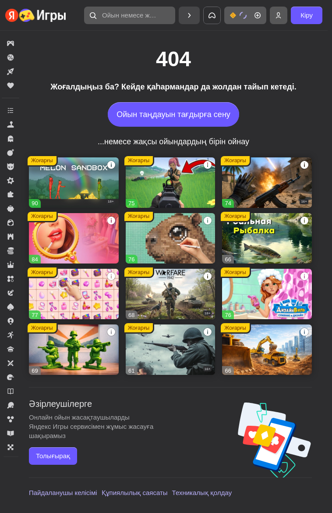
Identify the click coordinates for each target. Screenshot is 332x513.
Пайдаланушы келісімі (63, 492)
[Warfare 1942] (170, 294)
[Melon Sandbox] (74, 182)
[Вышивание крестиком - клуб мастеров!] (170, 238)
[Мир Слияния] (74, 294)
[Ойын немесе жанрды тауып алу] (129, 15)
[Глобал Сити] (267, 349)
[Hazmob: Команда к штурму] (267, 182)
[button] (129, 15)
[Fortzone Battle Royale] (170, 182)
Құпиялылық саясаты (135, 492)
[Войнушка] (74, 349)
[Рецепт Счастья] (74, 238)
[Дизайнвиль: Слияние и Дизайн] (267, 294)
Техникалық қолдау (202, 492)
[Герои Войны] (170, 349)
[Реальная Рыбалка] (267, 238)
